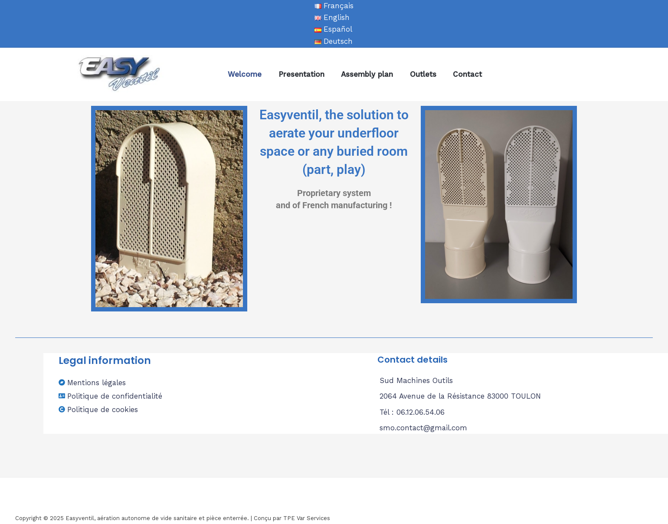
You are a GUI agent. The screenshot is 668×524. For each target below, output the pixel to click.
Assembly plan (362, 74)
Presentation (298, 74)
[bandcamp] (93, 382)
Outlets (416, 74)
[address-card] (111, 396)
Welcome (244, 74)
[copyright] (98, 409)
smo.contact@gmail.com (424, 427)
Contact (458, 74)
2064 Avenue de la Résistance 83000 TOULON (461, 396)
